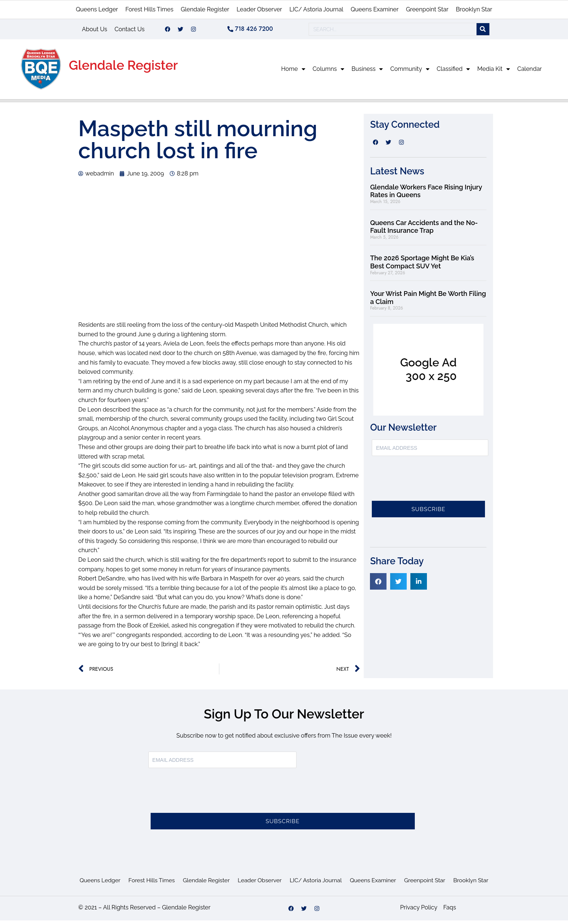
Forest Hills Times (149, 9)
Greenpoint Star (427, 9)
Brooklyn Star (474, 9)
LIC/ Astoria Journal (317, 9)
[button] (378, 584)
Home (293, 71)
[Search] (483, 31)
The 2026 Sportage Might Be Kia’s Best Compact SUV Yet (422, 264)
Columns (328, 71)
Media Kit (493, 71)
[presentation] (427, 485)
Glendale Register (205, 9)
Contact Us (130, 30)
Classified (453, 71)
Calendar (529, 71)
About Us (94, 30)
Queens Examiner (374, 9)
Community (409, 71)
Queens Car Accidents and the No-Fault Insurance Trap (424, 229)
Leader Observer (259, 9)
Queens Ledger (97, 9)
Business (367, 71)
